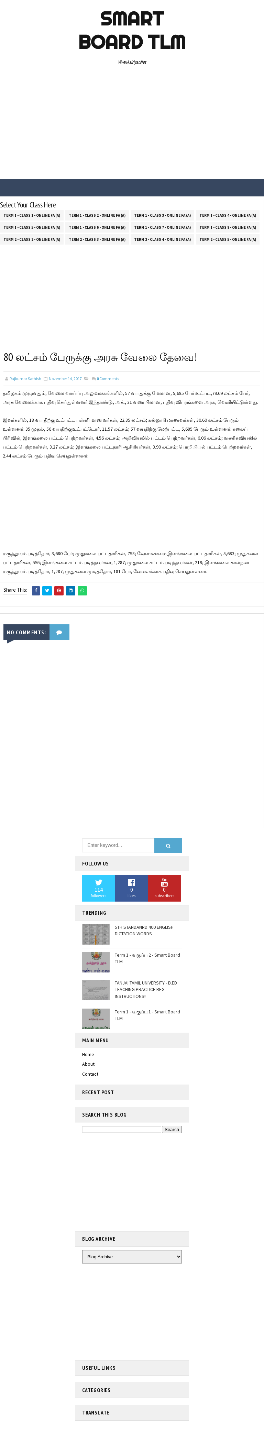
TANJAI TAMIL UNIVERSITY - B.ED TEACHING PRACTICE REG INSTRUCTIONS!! (146, 989)
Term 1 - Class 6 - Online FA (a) (97, 227)
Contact (90, 1074)
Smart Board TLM (132, 30)
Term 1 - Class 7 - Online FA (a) (162, 227)
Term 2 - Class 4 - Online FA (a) (162, 239)
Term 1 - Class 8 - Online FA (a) (227, 227)
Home (88, 1054)
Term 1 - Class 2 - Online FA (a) (97, 215)
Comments (108, 378)
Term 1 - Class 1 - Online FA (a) (31, 215)
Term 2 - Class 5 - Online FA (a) (227, 239)
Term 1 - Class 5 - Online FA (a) (31, 227)
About (88, 1064)
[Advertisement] (131, 124)
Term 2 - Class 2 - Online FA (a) (31, 239)
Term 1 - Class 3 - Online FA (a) (162, 215)
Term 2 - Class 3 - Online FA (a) (97, 239)
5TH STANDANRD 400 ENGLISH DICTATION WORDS (144, 930)
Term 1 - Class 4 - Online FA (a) (227, 215)
